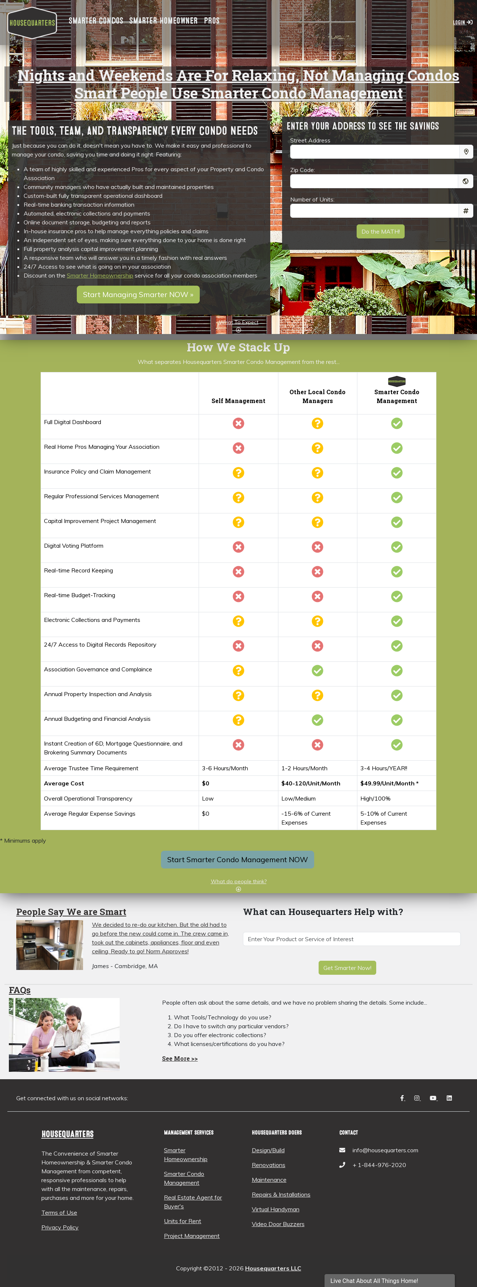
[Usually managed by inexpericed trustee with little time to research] (238, 475)
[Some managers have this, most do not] (317, 623)
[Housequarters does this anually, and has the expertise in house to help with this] (397, 524)
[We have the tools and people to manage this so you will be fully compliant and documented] (397, 673)
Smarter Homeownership (100, 275)
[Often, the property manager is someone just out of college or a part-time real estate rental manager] (317, 450)
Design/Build (268, 1150)
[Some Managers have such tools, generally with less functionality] (317, 425)
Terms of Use (59, 1212)
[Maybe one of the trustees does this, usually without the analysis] (238, 697)
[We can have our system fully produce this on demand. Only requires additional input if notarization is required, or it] (397, 747)
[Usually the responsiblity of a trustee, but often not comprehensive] (238, 722)
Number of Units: (312, 199)
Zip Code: (302, 169)
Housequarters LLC (273, 1268)
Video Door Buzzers (278, 1224)
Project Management (192, 1235)
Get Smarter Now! (347, 967)
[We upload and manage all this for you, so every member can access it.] (397, 648)
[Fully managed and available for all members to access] (397, 722)
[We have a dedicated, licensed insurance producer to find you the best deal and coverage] (397, 475)
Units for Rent (182, 1221)
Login (463, 22)
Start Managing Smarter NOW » (138, 294)
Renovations (268, 1165)
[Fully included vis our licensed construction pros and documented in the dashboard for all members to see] (397, 697)
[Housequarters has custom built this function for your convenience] (397, 549)
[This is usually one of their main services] (317, 722)
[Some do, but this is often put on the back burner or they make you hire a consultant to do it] (317, 524)
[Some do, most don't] (317, 697)
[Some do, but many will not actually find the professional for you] (317, 499)
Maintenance (269, 1179)
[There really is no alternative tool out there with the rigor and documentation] (317, 549)
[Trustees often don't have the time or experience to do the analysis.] (238, 524)
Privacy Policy (60, 1227)
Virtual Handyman (275, 1209)
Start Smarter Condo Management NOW (237, 859)
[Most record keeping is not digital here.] (238, 549)
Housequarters (67, 1134)
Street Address (310, 140)
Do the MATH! (380, 231)
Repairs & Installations (281, 1194)
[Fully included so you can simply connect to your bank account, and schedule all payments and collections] (397, 623)
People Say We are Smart (71, 912)
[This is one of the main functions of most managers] (317, 673)
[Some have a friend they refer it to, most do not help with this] (317, 475)
